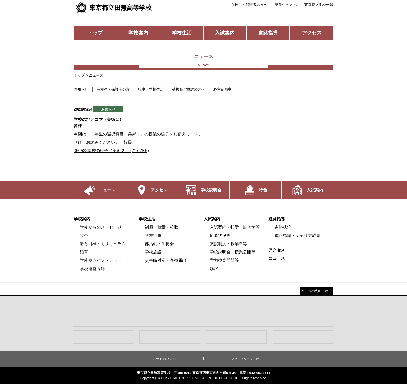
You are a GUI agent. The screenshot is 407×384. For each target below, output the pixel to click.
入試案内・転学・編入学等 (235, 227)
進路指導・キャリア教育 (297, 235)
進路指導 (268, 33)
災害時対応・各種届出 (165, 260)
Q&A (214, 268)
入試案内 (225, 33)
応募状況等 (220, 235)
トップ (95, 33)
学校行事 (153, 235)
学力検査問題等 (224, 260)
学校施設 (153, 252)
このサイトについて (164, 359)
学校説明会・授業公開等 (232, 252)
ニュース (96, 75)
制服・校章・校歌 (161, 227)
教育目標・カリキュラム (103, 244)
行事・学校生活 (151, 89)
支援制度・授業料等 (228, 244)
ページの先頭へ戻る (316, 291)
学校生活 (182, 33)
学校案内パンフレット (100, 260)
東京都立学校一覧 (318, 5)
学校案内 (138, 33)
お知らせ (81, 89)
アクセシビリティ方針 (243, 359)
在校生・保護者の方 (113, 89)
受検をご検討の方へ (188, 89)
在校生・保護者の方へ (249, 5)
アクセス (312, 33)
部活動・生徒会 (159, 244)
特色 (84, 235)
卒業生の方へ (286, 5)
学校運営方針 (92, 268)
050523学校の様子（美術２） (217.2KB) (111, 150)
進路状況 (283, 227)
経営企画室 (222, 89)
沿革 (84, 252)
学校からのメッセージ (100, 227)
